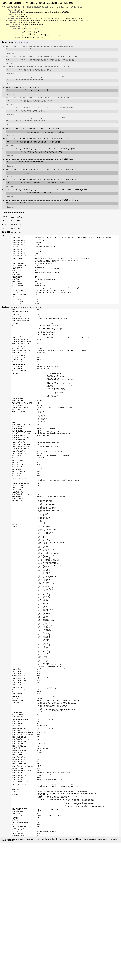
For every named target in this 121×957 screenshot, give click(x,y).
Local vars (10, 55)
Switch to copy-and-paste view (21, 44)
